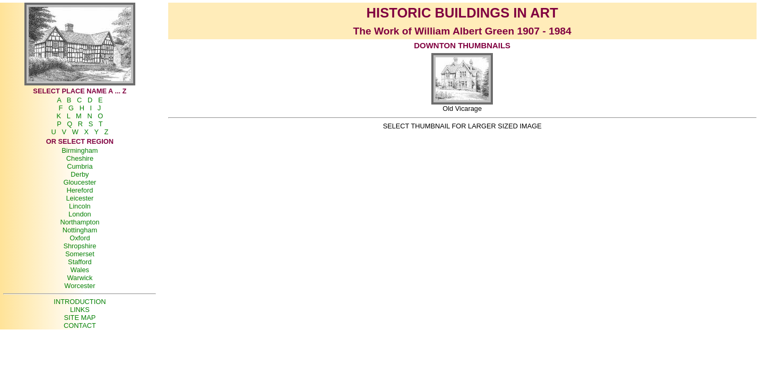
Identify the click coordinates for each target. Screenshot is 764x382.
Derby (80, 174)
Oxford (80, 238)
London (79, 214)
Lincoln (80, 206)
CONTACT (80, 325)
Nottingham (80, 230)
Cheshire (79, 158)
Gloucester (79, 182)
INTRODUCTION (80, 302)
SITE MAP (80, 318)
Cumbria (79, 166)
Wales (80, 270)
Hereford (79, 190)
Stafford (80, 262)
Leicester (79, 198)
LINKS (80, 310)
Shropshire (79, 246)
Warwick (79, 278)
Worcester (79, 286)
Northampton (79, 222)
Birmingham (80, 150)
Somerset (79, 254)
